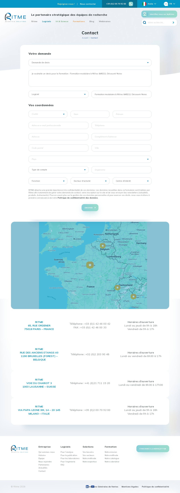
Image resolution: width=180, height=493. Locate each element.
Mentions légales (130, 487)
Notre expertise (90, 461)
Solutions (88, 446)
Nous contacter (88, 4)
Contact (42, 471)
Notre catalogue (112, 458)
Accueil (85, 38)
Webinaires (104, 21)
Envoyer (89, 208)
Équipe (42, 458)
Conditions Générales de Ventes (102, 487)
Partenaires (44, 465)
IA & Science (62, 21)
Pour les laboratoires (70, 458)
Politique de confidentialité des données (78, 198)
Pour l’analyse (67, 452)
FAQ (62, 465)
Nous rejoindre (45, 461)
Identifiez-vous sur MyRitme (162, 14)
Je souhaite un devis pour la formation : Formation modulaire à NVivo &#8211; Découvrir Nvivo (90, 78)
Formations (79, 21)
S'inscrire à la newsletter (153, 449)
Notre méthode (89, 458)
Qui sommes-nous (47, 452)
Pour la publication (69, 455)
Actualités (43, 468)
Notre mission (111, 452)
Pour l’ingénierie (68, 461)
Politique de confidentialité (155, 487)
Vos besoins (88, 452)
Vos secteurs (88, 455)
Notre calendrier (112, 461)
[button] (90, 265)
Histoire (42, 455)
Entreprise (45, 446)
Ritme (34, 21)
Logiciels (46, 21)
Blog (91, 21)
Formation (111, 446)
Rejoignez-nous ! (66, 4)
